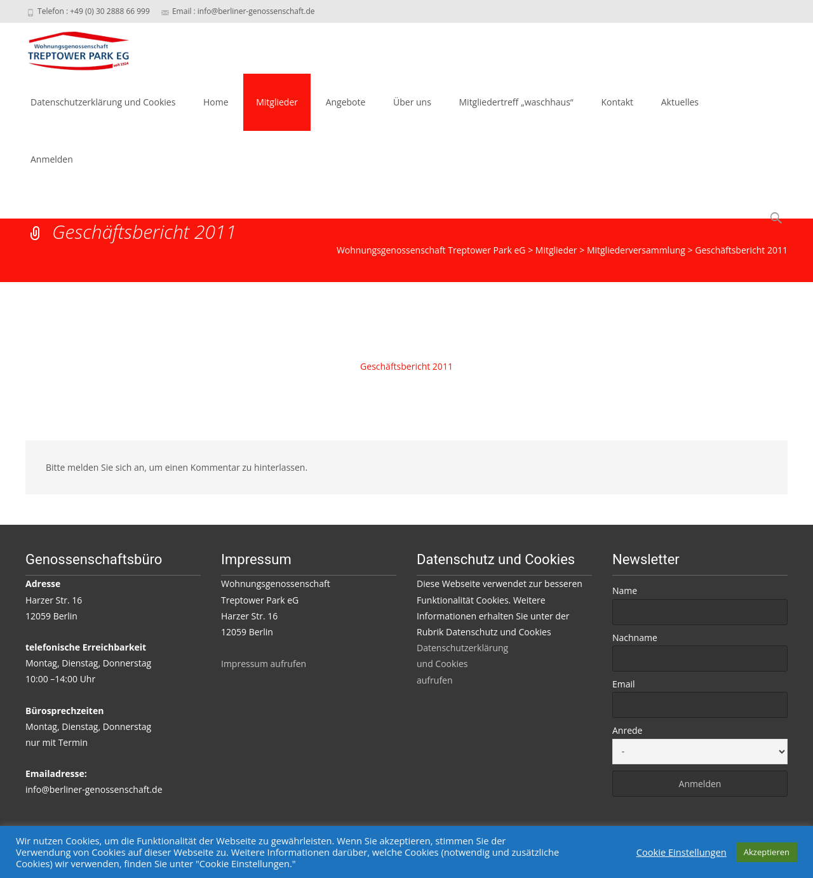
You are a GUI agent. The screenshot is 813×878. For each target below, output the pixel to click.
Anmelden (51, 159)
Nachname (634, 637)
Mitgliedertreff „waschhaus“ (516, 102)
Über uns (412, 102)
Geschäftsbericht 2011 (406, 366)
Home (216, 102)
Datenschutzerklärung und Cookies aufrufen (462, 664)
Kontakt (617, 102)
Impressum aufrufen (263, 664)
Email (623, 684)
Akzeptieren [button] (766, 852)
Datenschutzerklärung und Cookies (102, 102)
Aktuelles (680, 102)
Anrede (627, 730)
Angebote (346, 102)
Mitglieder (277, 102)
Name (624, 590)
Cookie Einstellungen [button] (681, 852)
